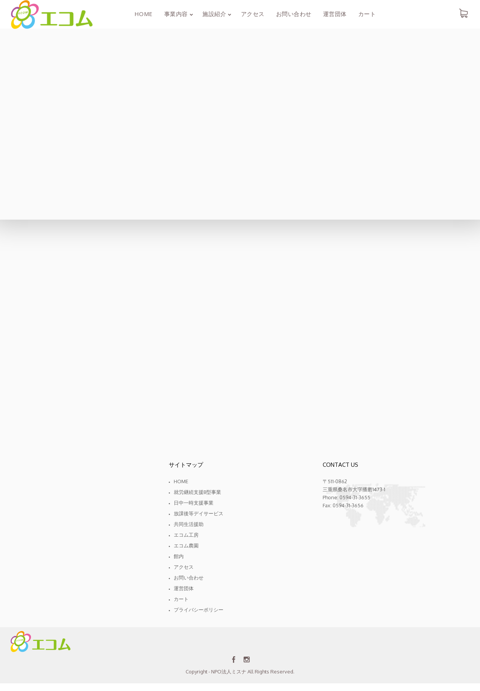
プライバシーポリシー (198, 610)
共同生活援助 (189, 524)
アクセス (184, 567)
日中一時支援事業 (193, 503)
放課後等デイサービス (198, 513)
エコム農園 (186, 545)
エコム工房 (186, 535)
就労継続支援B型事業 (197, 492)
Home (181, 481)
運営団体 (184, 588)
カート (181, 599)
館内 (179, 556)
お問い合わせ (189, 577)
